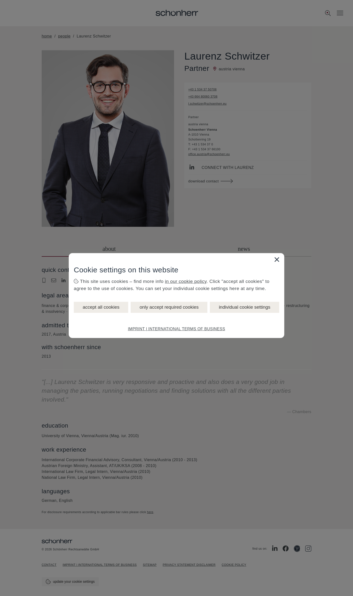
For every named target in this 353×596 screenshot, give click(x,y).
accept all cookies (101, 307)
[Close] (276, 259)
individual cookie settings (244, 307)
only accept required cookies (169, 307)
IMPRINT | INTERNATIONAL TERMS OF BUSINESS (176, 329)
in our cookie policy (186, 281)
